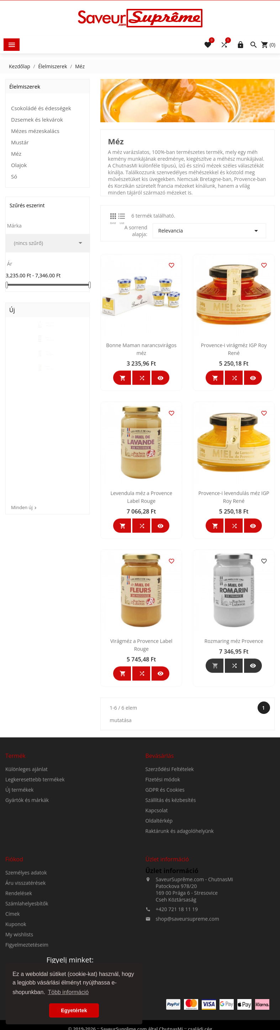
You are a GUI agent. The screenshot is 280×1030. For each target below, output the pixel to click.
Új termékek (19, 856)
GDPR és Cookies (165, 856)
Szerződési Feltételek (170, 835)
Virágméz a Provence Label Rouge (141, 741)
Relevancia (209, 230)
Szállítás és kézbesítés (171, 866)
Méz (16, 153)
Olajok (19, 165)
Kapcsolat (157, 877)
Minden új (24, 507)
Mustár (20, 142)
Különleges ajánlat (26, 835)
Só (14, 176)
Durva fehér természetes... (51, 325)
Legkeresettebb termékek (35, 846)
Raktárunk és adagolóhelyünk (180, 897)
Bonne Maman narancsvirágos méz (141, 445)
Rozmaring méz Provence (234, 737)
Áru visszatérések (25, 949)
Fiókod (14, 926)
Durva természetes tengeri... (50, 347)
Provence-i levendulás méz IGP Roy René (233, 593)
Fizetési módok (163, 846)
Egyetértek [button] (74, 1010)
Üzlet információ (172, 937)
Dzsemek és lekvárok (37, 119)
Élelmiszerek (24, 86)
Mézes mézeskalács (35, 130)
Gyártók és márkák (27, 866)
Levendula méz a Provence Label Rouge (141, 593)
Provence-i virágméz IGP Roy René (234, 445)
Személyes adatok (26, 939)
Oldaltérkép (159, 887)
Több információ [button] (68, 992)
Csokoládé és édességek (41, 108)
